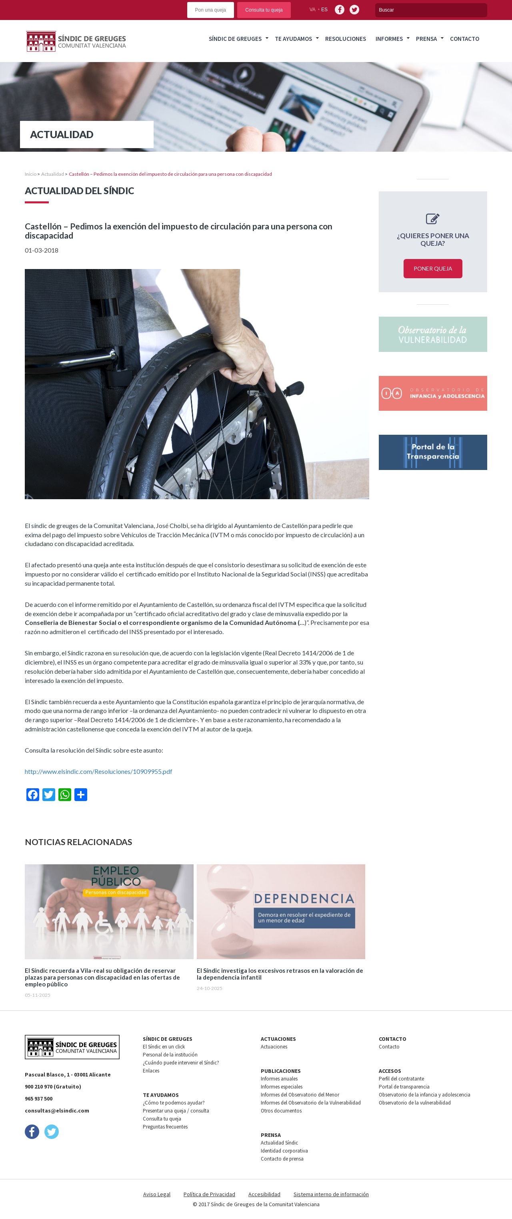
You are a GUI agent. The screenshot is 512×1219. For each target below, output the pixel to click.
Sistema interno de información (331, 1194)
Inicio (30, 174)
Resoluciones (345, 38)
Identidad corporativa (284, 1150)
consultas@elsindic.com (57, 1110)
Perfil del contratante (401, 1078)
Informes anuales (279, 1078)
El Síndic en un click (164, 1046)
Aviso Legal (156, 1194)
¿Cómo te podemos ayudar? (174, 1102)
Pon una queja (210, 10)
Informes (389, 38)
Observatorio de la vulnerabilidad (415, 1102)
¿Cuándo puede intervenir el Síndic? (181, 1062)
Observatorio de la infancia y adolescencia (424, 1094)
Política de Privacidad (209, 1194)
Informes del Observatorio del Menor (300, 1094)
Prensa (426, 38)
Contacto (464, 38)
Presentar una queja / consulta (176, 1110)
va (313, 9)
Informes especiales (281, 1086)
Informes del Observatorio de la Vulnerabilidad (311, 1102)
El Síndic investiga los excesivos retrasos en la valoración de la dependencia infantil (280, 974)
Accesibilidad (264, 1194)
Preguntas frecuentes (165, 1126)
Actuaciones (274, 1046)
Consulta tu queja (263, 10)
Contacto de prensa (282, 1158)
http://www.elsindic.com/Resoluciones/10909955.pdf (98, 771)
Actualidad (52, 174)
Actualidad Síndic (279, 1142)
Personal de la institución (170, 1054)
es (324, 9)
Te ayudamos (293, 38)
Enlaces (151, 1070)
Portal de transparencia (404, 1086)
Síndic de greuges (235, 38)
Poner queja (433, 268)
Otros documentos (281, 1110)
